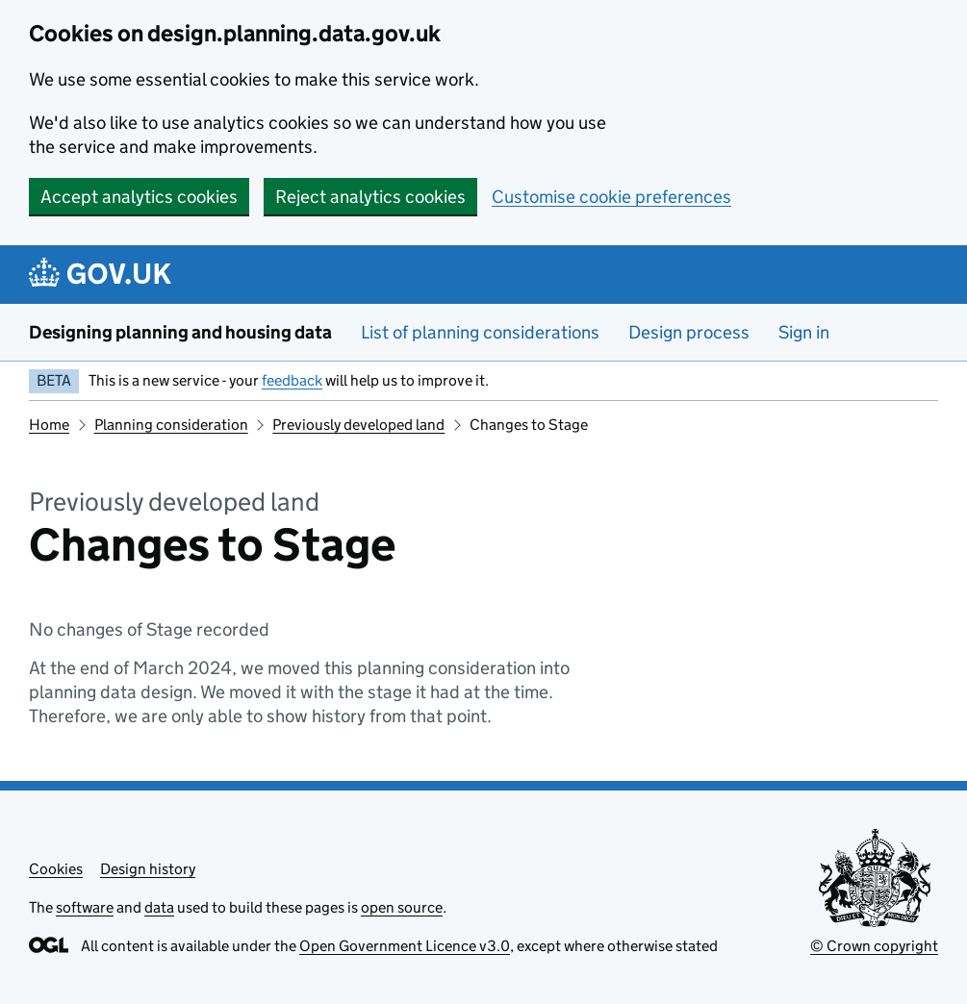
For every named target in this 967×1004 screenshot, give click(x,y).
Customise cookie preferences (611, 197)
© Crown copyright (874, 946)
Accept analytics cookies (139, 197)
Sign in (803, 332)
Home (49, 424)
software (85, 907)
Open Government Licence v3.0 (404, 946)
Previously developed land (358, 424)
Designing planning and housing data (180, 332)
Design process (689, 332)
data (159, 907)
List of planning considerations (480, 332)
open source (402, 907)
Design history (147, 869)
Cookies (56, 869)
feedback (292, 380)
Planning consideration (171, 424)
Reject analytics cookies (370, 197)
